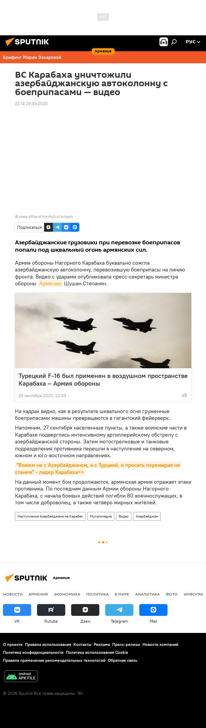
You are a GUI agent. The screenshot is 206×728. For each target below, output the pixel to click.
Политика (97, 594)
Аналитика (147, 594)
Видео (124, 516)
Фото (172, 594)
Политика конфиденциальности (33, 652)
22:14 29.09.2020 (31, 103)
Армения (38, 594)
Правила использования (48, 644)
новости (13, 594)
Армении (50, 283)
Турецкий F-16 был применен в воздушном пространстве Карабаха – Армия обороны (103, 379)
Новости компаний (160, 644)
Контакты (82, 644)
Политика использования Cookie (97, 652)
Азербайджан (147, 516)
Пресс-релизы (126, 644)
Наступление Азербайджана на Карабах (50, 516)
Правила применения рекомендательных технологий (54, 660)
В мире (122, 594)
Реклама (102, 644)
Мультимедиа (101, 516)
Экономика (67, 594)
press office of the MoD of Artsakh (46, 216)
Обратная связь (122, 660)
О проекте (13, 644)
